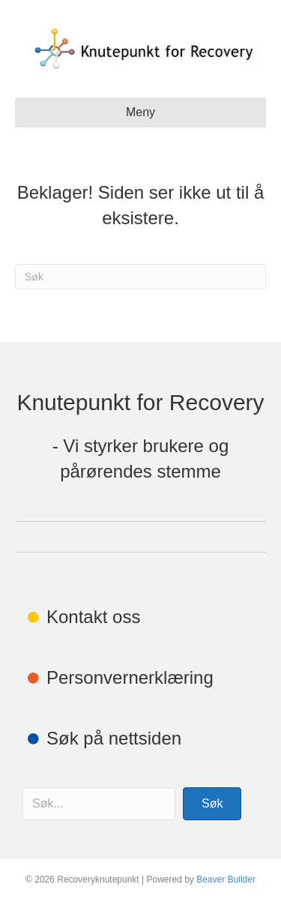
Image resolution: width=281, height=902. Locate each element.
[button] (212, 803)
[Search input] (98, 803)
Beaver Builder (226, 879)
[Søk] (140, 276)
